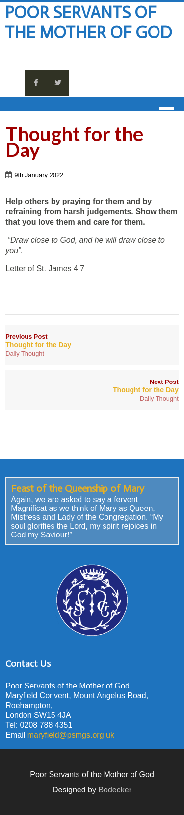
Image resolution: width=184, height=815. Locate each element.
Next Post (92, 386)
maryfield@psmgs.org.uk (70, 735)
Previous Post (92, 341)
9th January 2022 (38, 174)
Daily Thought (24, 353)
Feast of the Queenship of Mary (77, 488)
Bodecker (114, 790)
